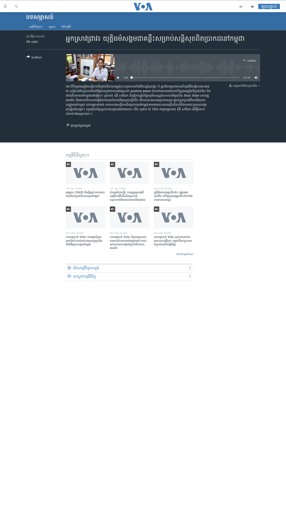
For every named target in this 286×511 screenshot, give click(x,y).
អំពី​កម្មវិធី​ (66, 27)
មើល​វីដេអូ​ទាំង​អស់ (185, 254)
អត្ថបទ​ (52, 27)
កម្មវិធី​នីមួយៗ (36, 27)
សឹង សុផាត (32, 42)
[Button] (34, 58)
